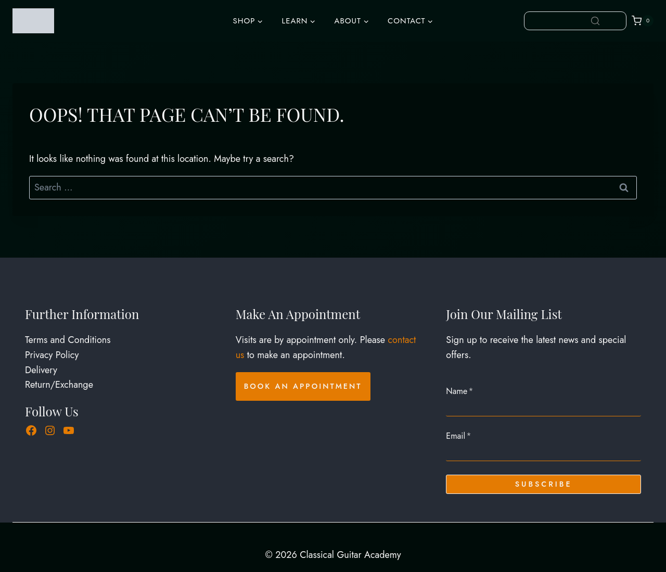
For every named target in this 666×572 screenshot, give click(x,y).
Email (458, 436)
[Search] (595, 21)
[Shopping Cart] (643, 21)
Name (459, 391)
